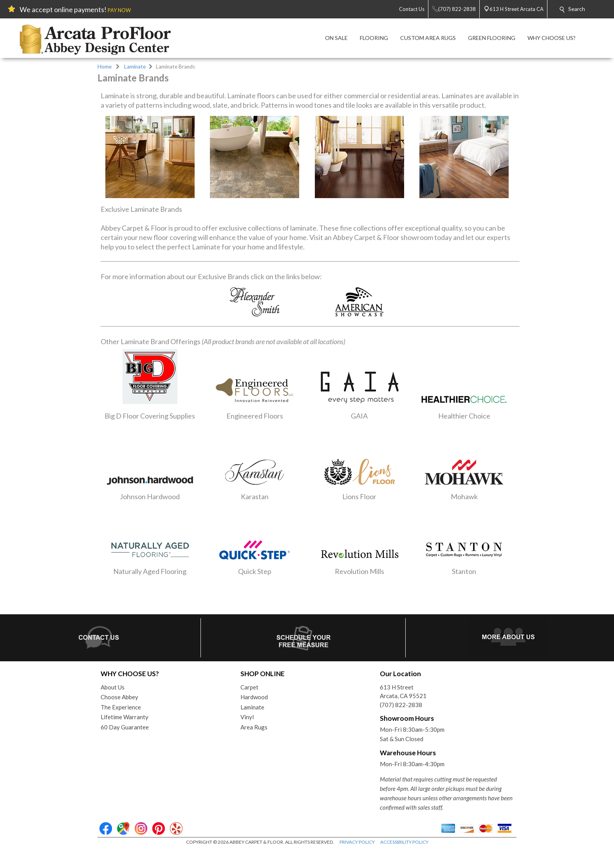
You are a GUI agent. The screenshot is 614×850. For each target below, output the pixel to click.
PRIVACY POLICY (357, 842)
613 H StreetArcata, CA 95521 (403, 692)
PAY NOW (119, 10)
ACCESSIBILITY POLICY (404, 842)
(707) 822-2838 (401, 704)
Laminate (135, 66)
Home (105, 66)
